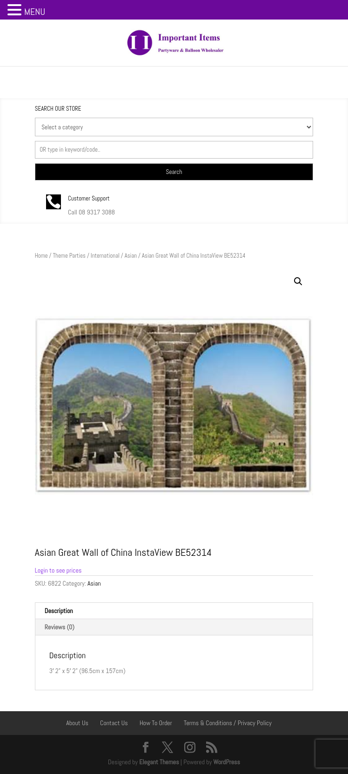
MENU (34, 12)
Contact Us (114, 723)
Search (174, 172)
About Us (77, 723)
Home (41, 256)
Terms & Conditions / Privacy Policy (228, 723)
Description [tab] (59, 611)
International (105, 256)
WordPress (226, 762)
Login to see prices (58, 570)
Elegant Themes (159, 762)
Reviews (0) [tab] (59, 627)
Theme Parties (69, 256)
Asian (131, 256)
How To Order (156, 723)
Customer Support (89, 198)
